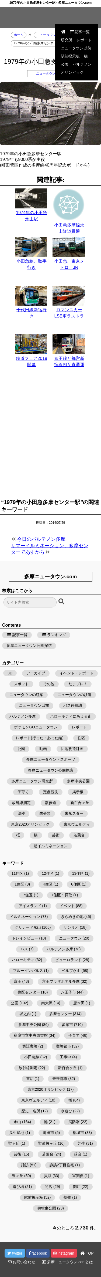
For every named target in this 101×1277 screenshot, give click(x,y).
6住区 (76, 884)
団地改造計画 (72, 748)
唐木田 (79, 1003)
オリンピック (72, 72)
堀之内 (25, 1014)
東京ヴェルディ (77, 824)
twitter (14, 1253)
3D (10, 673)
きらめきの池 (72, 916)
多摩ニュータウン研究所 (32, 781)
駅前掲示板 (70, 56)
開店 (77, 1186)
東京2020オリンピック (30, 824)
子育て (23, 792)
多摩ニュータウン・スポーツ (50, 759)
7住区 (28, 895)
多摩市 (67, 1024)
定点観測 (50, 792)
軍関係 (77, 1176)
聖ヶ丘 (13, 1143)
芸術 (56, 835)
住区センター (29, 992)
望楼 (21, 813)
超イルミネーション (51, 846)
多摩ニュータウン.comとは (67, 1262)
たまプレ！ (77, 684)
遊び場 (18, 1186)
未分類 (45, 813)
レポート (84, 40)
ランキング (53, 635)
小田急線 (31, 1057)
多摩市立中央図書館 (31, 1035)
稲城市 (78, 1132)
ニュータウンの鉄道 (50, 73)
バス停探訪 (72, 705)
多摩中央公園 (78, 781)
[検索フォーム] (30, 602)
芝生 (81, 1143)
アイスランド (30, 906)
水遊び (66, 1111)
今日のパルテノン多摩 (41, 539)
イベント (67, 906)
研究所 (66, 40)
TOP (87, 1253)
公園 (64, 64)
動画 (43, 748)
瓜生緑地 (16, 1132)
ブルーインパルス (28, 970)
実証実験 (29, 1046)
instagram (63, 1253)
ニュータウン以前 (76, 48)
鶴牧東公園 (46, 1208)
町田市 (48, 1132)
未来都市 (59, 1078)
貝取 (47, 1176)
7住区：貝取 (61, 895)
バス (24, 949)
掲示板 (77, 792)
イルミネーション (25, 916)
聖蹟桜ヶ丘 (47, 1143)
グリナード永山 (28, 927)
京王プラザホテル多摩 (61, 981)
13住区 (78, 873)
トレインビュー (25, 938)
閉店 (48, 1186)
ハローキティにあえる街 (71, 716)
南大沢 (47, 1003)
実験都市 (63, 1046)
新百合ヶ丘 (79, 802)
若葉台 (79, 835)
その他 (48, 684)
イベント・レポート (76, 673)
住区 (81, 738)
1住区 (19, 884)
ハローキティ (23, 960)
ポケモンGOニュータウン (36, 727)
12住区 (48, 873)
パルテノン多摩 (22, 716)
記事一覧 (80, 32)
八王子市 (68, 992)
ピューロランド (68, 960)
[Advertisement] (50, 436)
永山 (17, 1122)
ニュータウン (70, 938)
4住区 (48, 884)
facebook (38, 1253)
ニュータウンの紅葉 (26, 694)
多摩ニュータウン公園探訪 (29, 645)
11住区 (17, 873)
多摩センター (60, 1014)
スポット (21, 684)
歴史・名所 (30, 1111)
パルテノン (82, 64)
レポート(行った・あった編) (40, 738)
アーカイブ (35, 673)
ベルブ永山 (71, 970)
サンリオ (71, 927)
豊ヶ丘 (17, 1176)
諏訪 (25, 1165)
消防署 (74, 1122)
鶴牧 (67, 1197)
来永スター (74, 813)
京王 (17, 981)
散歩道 (50, 802)
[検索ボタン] (61, 601)
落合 (78, 1154)
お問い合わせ (21, 1262)
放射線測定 (21, 802)
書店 (30, 1078)
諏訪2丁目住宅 (62, 1165)
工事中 (65, 1057)
